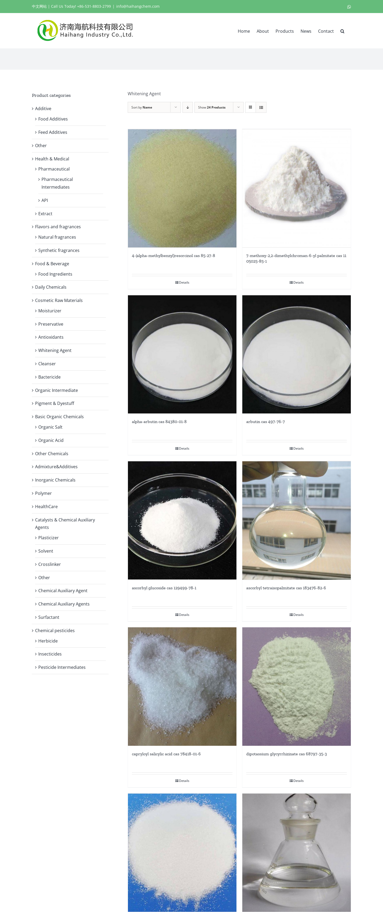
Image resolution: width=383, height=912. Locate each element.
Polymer (43, 493)
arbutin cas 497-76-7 (265, 420)
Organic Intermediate (56, 390)
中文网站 (39, 6)
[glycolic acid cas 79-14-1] (296, 850)
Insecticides (50, 654)
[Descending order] (187, 107)
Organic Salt (50, 427)
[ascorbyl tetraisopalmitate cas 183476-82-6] (296, 519)
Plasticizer (48, 538)
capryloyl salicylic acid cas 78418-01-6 (166, 751)
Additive (43, 108)
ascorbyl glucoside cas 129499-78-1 (164, 585)
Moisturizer (49, 311)
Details (184, 282)
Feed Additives (52, 132)
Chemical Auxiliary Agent (63, 591)
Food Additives (53, 119)
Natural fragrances (57, 237)
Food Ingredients (55, 274)
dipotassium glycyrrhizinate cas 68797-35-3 (286, 751)
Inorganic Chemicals (55, 480)
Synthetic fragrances (59, 250)
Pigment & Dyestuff (54, 403)
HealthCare (46, 506)
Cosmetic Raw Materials (59, 300)
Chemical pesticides (55, 630)
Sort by (141, 107)
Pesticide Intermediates (62, 667)
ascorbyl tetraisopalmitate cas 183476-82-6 (286, 585)
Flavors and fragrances (58, 227)
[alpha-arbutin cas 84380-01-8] (182, 354)
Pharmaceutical (54, 169)
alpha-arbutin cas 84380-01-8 (159, 420)
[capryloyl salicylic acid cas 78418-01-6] (182, 684)
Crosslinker (49, 564)
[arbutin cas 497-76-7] (296, 354)
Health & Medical (52, 159)
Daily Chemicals (50, 287)
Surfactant (48, 617)
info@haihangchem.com (138, 6)
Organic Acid (51, 440)
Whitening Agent (55, 350)
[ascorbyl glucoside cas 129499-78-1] (182, 519)
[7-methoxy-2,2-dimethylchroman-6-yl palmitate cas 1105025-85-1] (296, 188)
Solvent (45, 551)
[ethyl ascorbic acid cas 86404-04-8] (182, 850)
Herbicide (48, 641)
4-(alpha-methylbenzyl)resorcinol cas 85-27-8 (173, 255)
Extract (45, 214)
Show (212, 107)
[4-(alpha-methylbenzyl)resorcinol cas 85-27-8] (182, 188)
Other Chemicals (51, 454)
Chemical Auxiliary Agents (64, 604)
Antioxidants (51, 337)
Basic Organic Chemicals (59, 417)
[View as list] (261, 107)
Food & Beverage (52, 264)
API (44, 200)
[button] (342, 30)
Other (41, 145)
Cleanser (47, 364)
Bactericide (49, 377)
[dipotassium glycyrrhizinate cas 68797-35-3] (296, 684)
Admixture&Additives (56, 467)
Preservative (50, 324)
